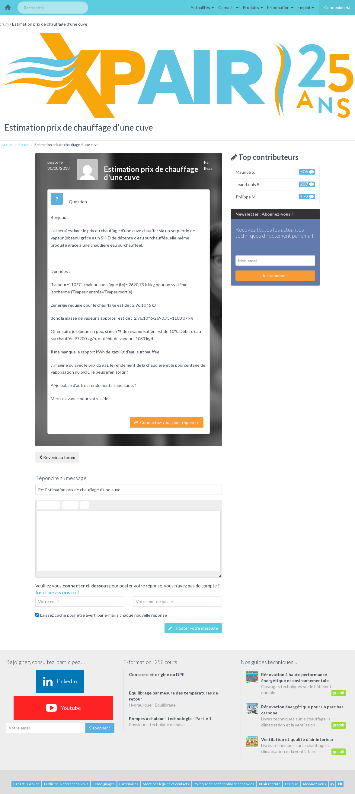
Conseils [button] (228, 7)
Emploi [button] (306, 7)
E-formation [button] (280, 7)
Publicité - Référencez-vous (66, 784)
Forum (24, 144)
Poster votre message (193, 628)
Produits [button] (253, 7)
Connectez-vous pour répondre (167, 422)
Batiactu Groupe (26, 784)
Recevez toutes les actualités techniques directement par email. (275, 233)
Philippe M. (275, 196)
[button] (41, 505)
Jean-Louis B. (275, 184)
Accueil (8, 144)
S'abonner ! (99, 727)
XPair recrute (269, 784)
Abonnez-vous (314, 784)
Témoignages (104, 784)
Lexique (291, 784)
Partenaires (128, 784)
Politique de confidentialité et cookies (223, 784)
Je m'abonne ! (275, 275)
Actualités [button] (202, 7)
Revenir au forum (57, 457)
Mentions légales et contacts (166, 784)
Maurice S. (275, 172)
